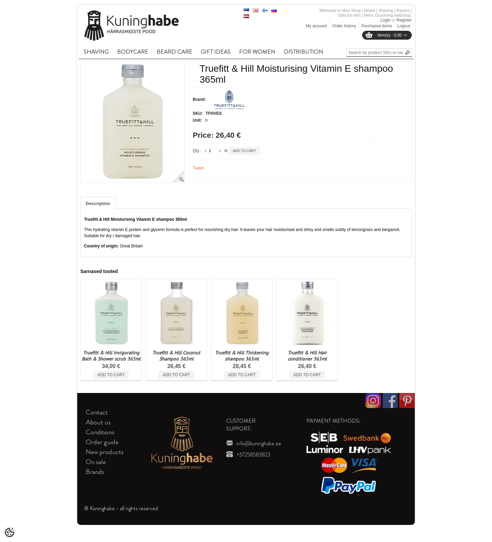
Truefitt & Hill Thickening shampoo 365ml (242, 356)
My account (316, 26)
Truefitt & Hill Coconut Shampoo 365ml (176, 356)
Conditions (100, 432)
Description (98, 203)
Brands (95, 472)
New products (105, 452)
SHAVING (96, 52)
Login (386, 20)
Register (404, 20)
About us (98, 422)
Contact (97, 412)
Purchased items (376, 26)
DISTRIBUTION (303, 52)
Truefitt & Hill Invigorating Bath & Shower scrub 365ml (111, 356)
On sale (96, 462)
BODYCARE (132, 52)
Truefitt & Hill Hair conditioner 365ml (307, 356)
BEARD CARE (174, 52)
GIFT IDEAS (216, 52)
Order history (344, 26)
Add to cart (244, 151)
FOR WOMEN (257, 52)
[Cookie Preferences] (9, 532)
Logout (403, 26)
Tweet (198, 168)
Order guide (102, 442)
